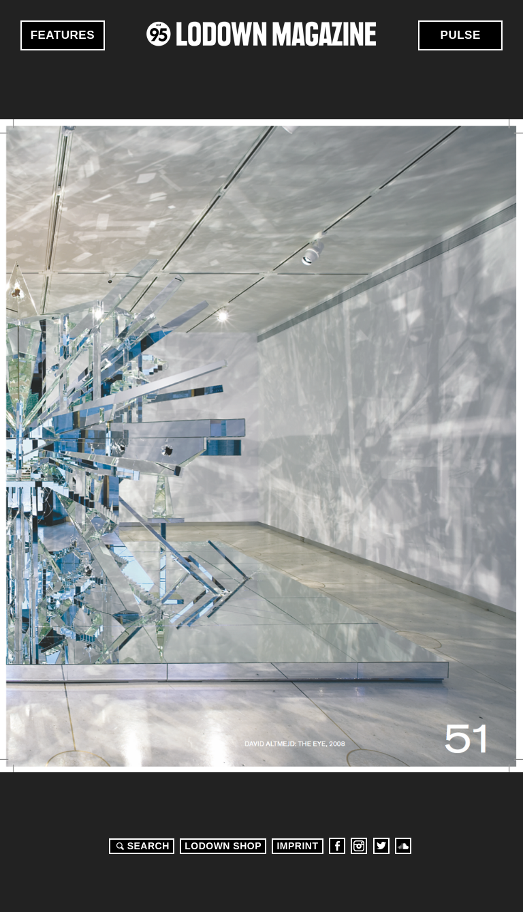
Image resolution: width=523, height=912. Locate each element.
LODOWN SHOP (223, 845)
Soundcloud (403, 846)
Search (141, 846)
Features (63, 35)
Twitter (381, 846)
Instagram (359, 846)
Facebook (337, 846)
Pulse (461, 35)
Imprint (297, 845)
